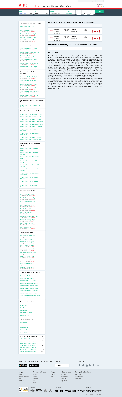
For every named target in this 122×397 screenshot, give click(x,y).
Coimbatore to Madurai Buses (28, 293)
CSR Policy (63, 374)
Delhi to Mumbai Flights (27, 245)
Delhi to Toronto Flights (27, 194)
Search (99, 12)
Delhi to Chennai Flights (27, 263)
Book (96, 31)
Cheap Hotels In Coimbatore (32, 351)
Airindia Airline (24, 305)
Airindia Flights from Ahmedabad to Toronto (30, 161)
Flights (35, 374)
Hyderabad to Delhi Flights (27, 256)
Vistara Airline (24, 327)
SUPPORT (99, 1)
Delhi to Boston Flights (26, 212)
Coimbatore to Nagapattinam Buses (30, 295)
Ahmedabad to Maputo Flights (28, 37)
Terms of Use (64, 378)
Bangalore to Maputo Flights (28, 34)
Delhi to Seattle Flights (26, 209)
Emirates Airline (24, 308)
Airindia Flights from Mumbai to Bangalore (29, 129)
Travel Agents (79, 376)
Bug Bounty (64, 380)
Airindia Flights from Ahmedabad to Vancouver (30, 182)
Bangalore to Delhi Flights (27, 235)
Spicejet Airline (24, 330)
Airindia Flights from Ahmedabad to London (30, 149)
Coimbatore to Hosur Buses (28, 281)
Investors (21, 380)
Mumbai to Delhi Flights (27, 242)
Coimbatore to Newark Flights (28, 88)
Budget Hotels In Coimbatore (32, 349)
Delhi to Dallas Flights (26, 227)
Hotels (35, 376)
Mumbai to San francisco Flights (29, 216)
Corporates (78, 378)
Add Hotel (78, 374)
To (35, 11)
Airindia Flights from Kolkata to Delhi (30, 139)
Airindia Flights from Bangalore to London (29, 186)
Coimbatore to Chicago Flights (28, 80)
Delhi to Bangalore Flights (27, 239)
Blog (52, 376)
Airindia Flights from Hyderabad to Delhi (31, 124)
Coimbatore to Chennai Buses (28, 276)
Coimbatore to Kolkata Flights (28, 59)
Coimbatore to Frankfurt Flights (29, 95)
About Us (21, 374)
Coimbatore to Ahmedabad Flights (29, 63)
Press (20, 378)
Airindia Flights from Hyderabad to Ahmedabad (30, 133)
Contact (53, 374)
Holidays (35, 378)
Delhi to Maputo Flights (26, 30)
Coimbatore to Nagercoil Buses (29, 288)
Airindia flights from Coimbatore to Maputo (30, 106)
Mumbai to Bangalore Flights (28, 260)
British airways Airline (26, 312)
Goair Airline (23, 332)
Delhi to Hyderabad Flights (27, 249)
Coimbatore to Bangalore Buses (29, 278)
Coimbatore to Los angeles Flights (30, 91)
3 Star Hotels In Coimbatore (32, 341)
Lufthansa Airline (24, 315)
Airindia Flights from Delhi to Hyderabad (31, 121)
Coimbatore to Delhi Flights (28, 56)
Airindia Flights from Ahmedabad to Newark (30, 178)
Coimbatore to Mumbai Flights (28, 48)
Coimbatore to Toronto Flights (28, 77)
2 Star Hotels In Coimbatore (32, 343)
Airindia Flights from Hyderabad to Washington (30, 173)
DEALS (81, 1)
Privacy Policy (64, 376)
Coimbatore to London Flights (28, 84)
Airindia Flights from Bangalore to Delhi (31, 114)
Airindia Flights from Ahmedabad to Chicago (30, 153)
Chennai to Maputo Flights (27, 40)
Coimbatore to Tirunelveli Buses (29, 285)
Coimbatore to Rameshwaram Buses (30, 298)
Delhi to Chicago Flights (27, 205)
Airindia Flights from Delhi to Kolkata (30, 137)
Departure (52, 11)
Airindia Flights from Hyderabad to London (30, 157)
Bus (34, 380)
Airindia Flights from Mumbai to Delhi (30, 117)
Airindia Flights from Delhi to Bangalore (31, 126)
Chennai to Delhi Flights (27, 267)
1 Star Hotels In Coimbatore (32, 345)
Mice (34, 383)
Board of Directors (23, 376)
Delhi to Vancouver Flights (27, 201)
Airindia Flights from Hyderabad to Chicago (30, 165)
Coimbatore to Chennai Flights (28, 66)
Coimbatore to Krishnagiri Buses (29, 283)
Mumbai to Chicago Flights (27, 220)
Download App (90, 1)
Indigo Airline (23, 322)
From (20, 11)
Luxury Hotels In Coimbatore (32, 347)
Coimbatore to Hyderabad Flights (29, 52)
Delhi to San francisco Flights (28, 198)
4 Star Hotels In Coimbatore (32, 339)
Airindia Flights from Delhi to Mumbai (30, 119)
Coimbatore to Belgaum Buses (29, 290)
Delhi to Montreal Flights (27, 223)
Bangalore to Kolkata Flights (28, 252)
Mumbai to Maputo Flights (27, 26)
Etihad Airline (23, 310)
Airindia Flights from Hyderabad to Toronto (30, 169)
